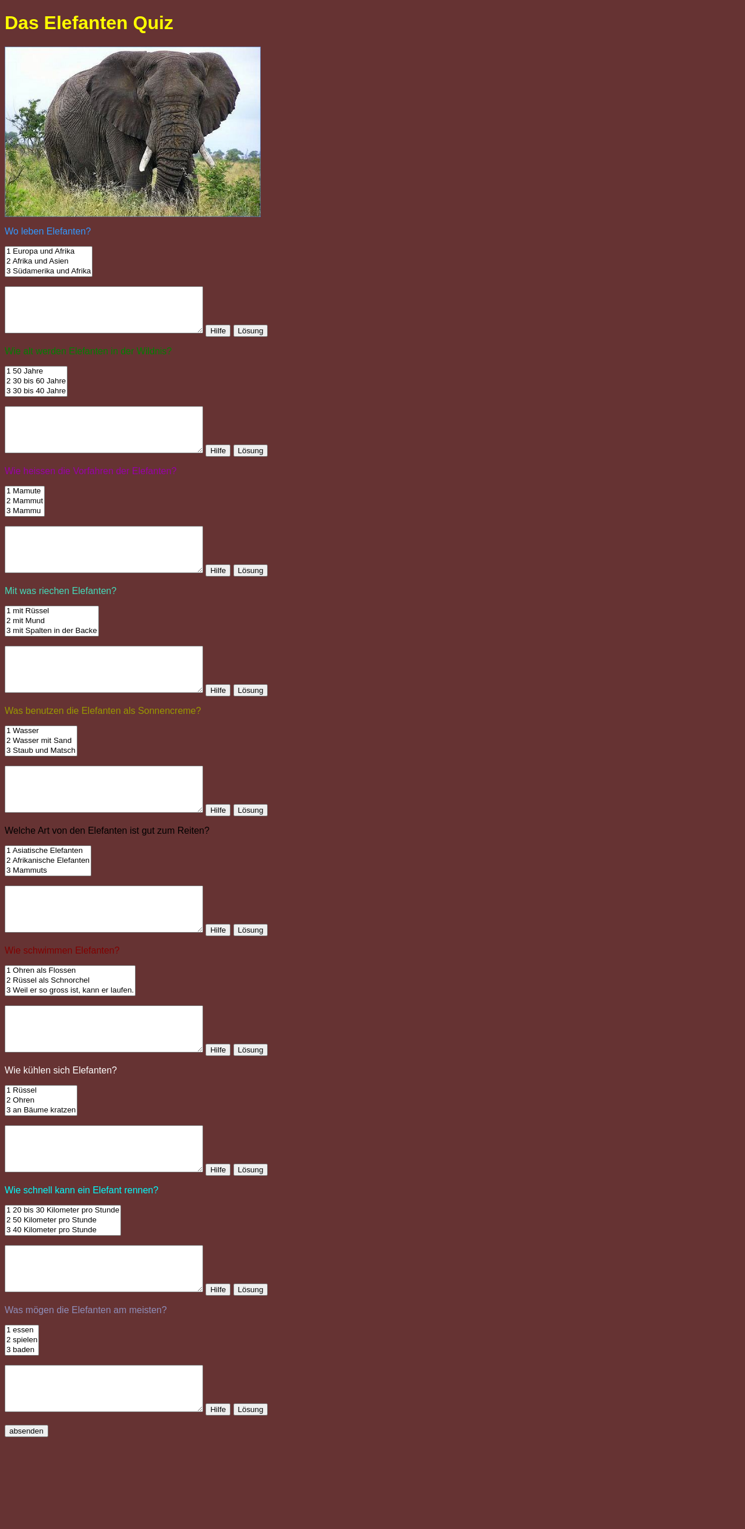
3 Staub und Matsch (41, 786)
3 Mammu (24, 529)
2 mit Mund (51, 647)
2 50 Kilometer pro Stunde (62, 1290)
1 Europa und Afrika (48, 252)
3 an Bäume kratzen (41, 1171)
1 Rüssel (41, 1152)
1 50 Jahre (36, 380)
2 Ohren (41, 1162)
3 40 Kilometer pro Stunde (62, 1300)
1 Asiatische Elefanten (48, 894)
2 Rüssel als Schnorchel (70, 1033)
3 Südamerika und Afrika (48, 271)
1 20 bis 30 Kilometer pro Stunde (62, 1280)
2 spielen (21, 1419)
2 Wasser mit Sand (41, 776)
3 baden (21, 1429)
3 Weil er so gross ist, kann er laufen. (70, 1043)
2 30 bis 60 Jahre (36, 390)
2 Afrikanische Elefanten (48, 904)
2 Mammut (24, 519)
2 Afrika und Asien (48, 261)
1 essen (21, 1409)
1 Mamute (24, 509)
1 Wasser (41, 766)
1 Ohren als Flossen (70, 1023)
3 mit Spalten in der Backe (51, 657)
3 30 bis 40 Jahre (36, 400)
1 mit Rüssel (51, 637)
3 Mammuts (48, 914)
